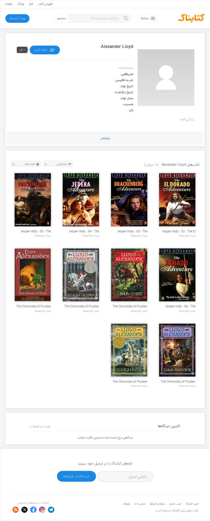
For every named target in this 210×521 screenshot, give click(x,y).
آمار (31, 4)
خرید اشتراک (192, 504)
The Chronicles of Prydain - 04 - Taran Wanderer (178, 382)
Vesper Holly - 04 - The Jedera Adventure (84, 231)
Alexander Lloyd (187, 236)
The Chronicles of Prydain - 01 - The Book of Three (130, 306)
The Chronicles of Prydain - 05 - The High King (130, 382)
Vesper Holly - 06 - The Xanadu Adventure (180, 306)
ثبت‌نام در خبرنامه (76, 476)
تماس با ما (140, 504)
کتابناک (176, 510)
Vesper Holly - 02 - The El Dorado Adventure (178, 231)
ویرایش (105, 138)
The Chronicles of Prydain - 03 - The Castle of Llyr (33, 306)
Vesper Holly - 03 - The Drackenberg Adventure (132, 231)
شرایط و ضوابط (157, 504)
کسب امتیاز (175, 504)
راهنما (8, 4)
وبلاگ (20, 4)
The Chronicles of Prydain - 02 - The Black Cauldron (81, 306)
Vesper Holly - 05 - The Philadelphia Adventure (36, 231)
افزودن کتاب (45, 4)
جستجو (61, 18)
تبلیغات (126, 504)
